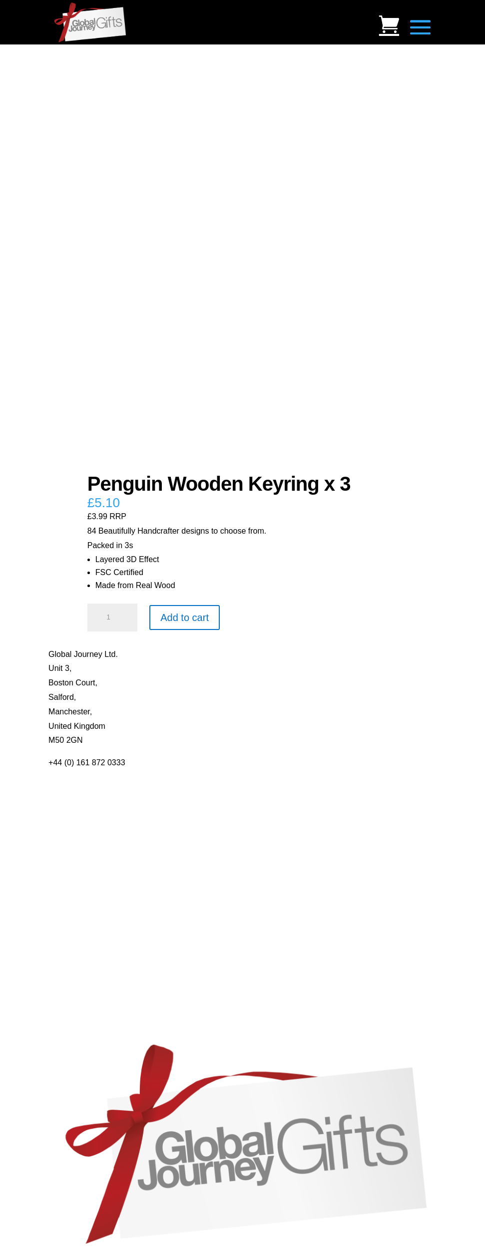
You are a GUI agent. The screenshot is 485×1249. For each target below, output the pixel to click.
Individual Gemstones (86, 971)
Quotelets (65, 921)
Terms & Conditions (83, 820)
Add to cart (184, 617)
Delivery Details (76, 849)
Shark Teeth (69, 1015)
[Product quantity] (112, 617)
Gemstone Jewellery (84, 986)
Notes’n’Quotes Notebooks (95, 906)
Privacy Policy (73, 834)
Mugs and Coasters (83, 878)
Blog (56, 791)
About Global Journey (86, 777)
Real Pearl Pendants (85, 935)
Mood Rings (69, 1000)
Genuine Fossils (77, 1029)
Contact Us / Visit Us (84, 806)
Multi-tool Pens (74, 892)
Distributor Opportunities (91, 863)
